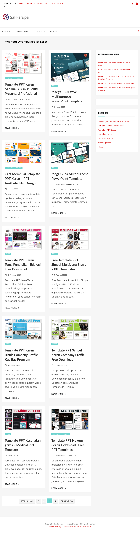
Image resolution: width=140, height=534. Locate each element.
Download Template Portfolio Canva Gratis (40, 3)
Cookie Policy (69, 526)
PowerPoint (22, 31)
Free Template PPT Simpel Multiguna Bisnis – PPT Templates (68, 264)
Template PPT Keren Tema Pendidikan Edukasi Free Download (23, 264)
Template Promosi (106, 134)
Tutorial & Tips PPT (14, 167)
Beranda (6, 31)
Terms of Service (83, 526)
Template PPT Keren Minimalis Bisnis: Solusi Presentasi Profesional (21, 88)
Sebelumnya (27, 501)
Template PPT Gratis (14, 78)
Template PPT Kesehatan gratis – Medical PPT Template (23, 445)
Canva (39, 31)
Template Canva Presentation (111, 125)
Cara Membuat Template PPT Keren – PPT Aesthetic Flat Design (22, 178)
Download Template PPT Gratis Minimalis (116, 83)
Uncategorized (104, 143)
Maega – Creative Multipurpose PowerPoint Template (66, 96)
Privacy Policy (55, 526)
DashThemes (90, 524)
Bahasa (53, 31)
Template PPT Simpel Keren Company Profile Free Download (68, 354)
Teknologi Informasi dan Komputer (113, 121)
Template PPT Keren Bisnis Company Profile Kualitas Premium (21, 354)
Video (54, 86)
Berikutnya (67, 501)
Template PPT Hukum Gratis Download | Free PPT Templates (68, 445)
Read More (12, 128)
